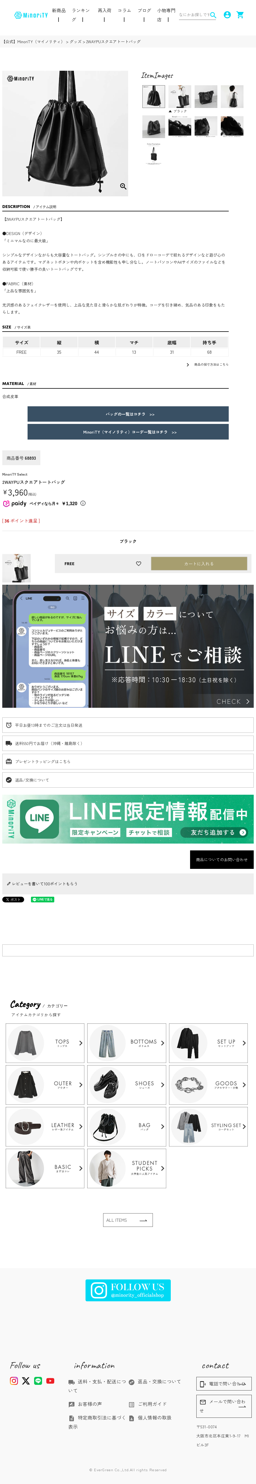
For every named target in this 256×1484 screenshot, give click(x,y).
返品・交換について (154, 1381)
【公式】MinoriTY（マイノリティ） (33, 41)
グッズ (76, 41)
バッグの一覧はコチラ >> (128, 414)
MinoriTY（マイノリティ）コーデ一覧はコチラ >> (128, 432)
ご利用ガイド (147, 1403)
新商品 (59, 10)
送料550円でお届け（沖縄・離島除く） (49, 743)
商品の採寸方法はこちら (206, 364)
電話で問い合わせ (222, 1384)
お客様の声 (85, 1403)
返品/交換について (32, 780)
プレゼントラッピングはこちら (43, 761)
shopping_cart (239, 15)
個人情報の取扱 (150, 1417)
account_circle (226, 15)
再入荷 (104, 10)
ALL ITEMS (116, 1220)
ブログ (144, 10)
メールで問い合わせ (222, 1406)
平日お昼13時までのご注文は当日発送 (48, 725)
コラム (124, 10)
